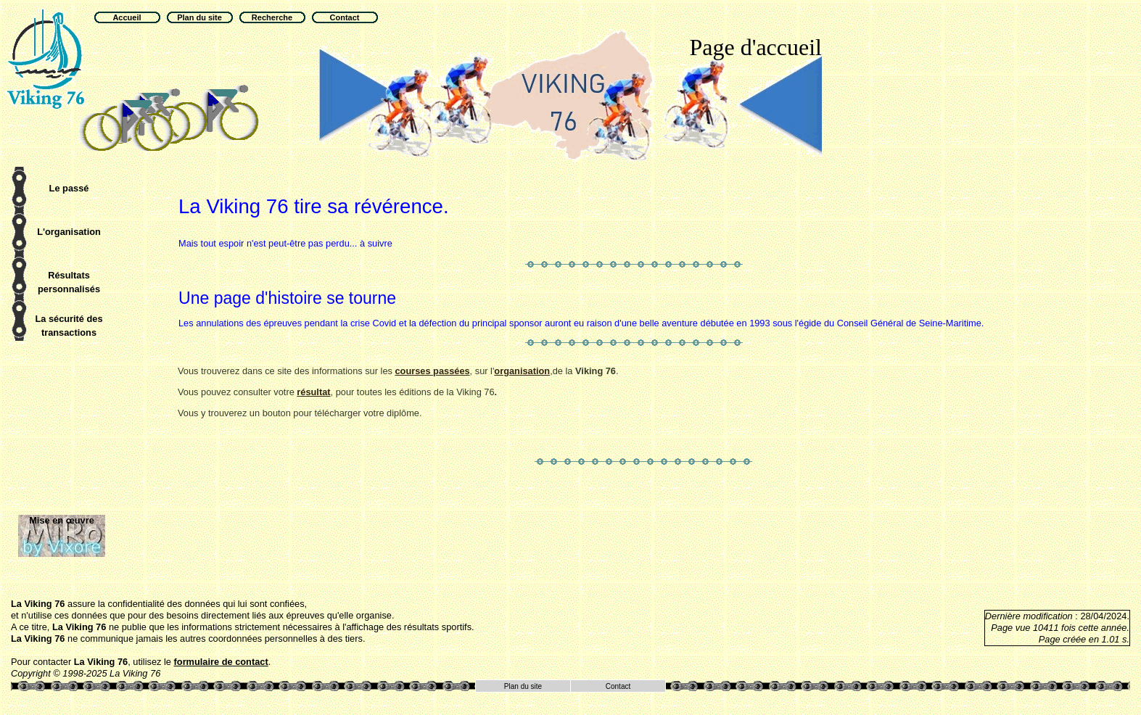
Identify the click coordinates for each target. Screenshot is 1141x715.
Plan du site (523, 686)
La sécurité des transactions (68, 325)
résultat (313, 392)
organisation (522, 370)
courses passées (432, 370)
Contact (618, 686)
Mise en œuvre (61, 520)
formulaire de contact (221, 661)
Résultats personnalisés (69, 282)
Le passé (69, 188)
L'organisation (69, 231)
